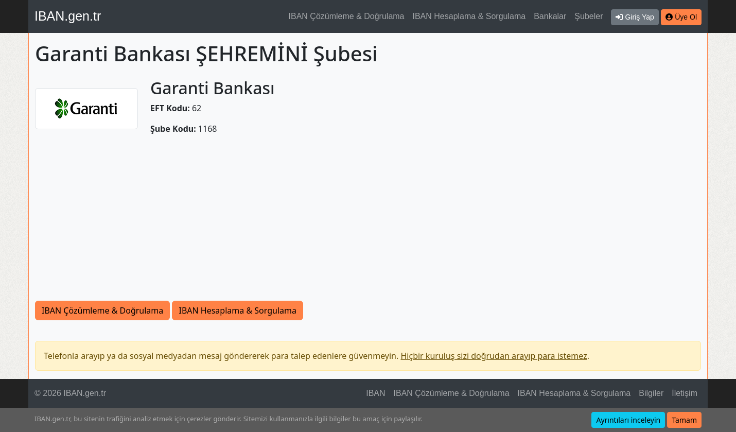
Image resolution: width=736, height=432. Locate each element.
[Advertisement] (368, 223)
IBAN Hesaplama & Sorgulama (469, 16)
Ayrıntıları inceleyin (628, 420)
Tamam (684, 420)
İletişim (684, 393)
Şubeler (588, 16)
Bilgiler (651, 393)
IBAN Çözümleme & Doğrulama (347, 16)
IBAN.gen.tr (67, 16)
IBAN (375, 393)
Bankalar (550, 16)
